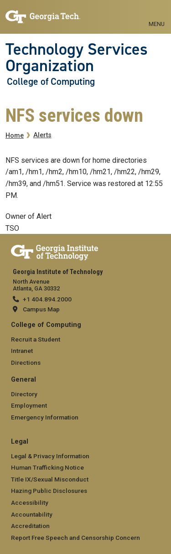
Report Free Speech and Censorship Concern (75, 537)
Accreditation (30, 525)
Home (14, 136)
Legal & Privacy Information (50, 456)
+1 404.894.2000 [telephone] (47, 299)
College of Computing (51, 81)
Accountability (31, 514)
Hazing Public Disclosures (49, 490)
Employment (29, 405)
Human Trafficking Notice (47, 467)
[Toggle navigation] (157, 13)
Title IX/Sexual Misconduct (49, 479)
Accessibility (29, 502)
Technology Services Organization (76, 57)
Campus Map (41, 309)
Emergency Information (44, 417)
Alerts (42, 135)
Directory (24, 394)
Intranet (22, 350)
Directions (26, 362)
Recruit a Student (35, 339)
